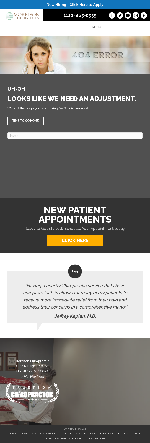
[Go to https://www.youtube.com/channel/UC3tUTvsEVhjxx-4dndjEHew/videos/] (128, 16)
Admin (12, 433)
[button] (25, 121)
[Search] (75, 135)
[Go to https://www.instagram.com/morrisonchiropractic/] (136, 16)
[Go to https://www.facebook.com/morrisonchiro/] (112, 16)
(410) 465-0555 (80, 15)
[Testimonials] (75, 294)
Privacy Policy (111, 433)
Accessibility (25, 433)
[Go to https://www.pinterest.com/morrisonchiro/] (144, 16)
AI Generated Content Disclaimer (87, 438)
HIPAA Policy (94, 433)
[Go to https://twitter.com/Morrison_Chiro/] (120, 16)
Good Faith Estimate (55, 438)
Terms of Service (131, 433)
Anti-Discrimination (46, 433)
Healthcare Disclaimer (73, 433)
